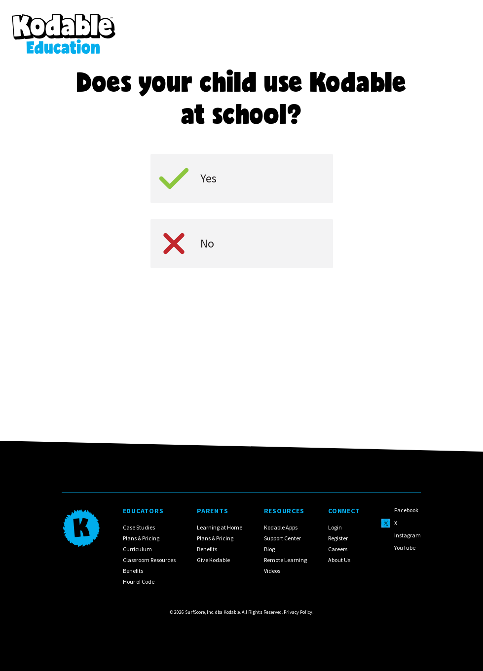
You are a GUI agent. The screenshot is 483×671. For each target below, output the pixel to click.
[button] (458, 26)
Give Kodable (213, 560)
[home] (63, 26)
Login (335, 527)
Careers (338, 549)
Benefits (133, 570)
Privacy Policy (298, 612)
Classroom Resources (149, 560)
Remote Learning (285, 560)
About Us (340, 560)
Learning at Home (220, 527)
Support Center (282, 538)
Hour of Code (138, 581)
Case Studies (139, 527)
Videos (272, 570)
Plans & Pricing (141, 538)
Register (338, 538)
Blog (269, 549)
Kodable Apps (280, 527)
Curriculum (137, 549)
